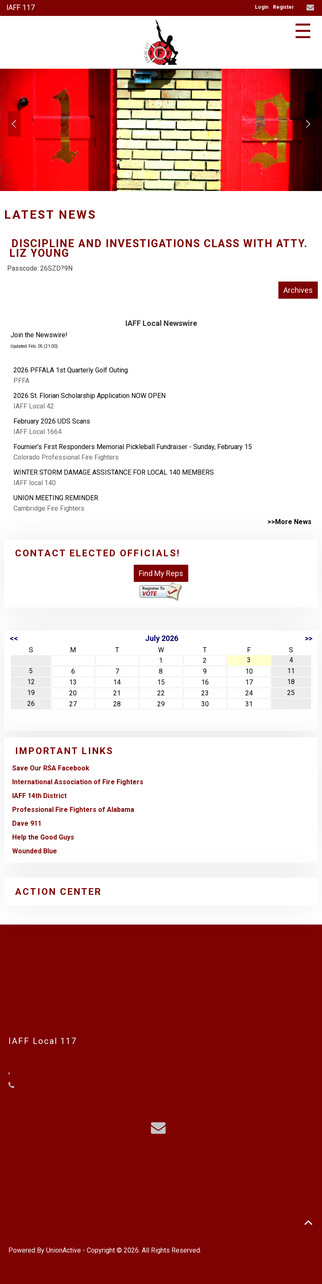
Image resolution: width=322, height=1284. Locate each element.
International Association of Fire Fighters (77, 782)
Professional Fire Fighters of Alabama (73, 810)
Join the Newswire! (39, 335)
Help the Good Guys (43, 837)
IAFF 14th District (39, 796)
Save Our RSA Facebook (50, 768)
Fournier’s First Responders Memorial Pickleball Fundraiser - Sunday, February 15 (132, 447)
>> (308, 638)
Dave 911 (27, 823)
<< (14, 638)
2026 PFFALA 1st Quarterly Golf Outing (70, 370)
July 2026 (161, 638)
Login (261, 7)
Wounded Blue (34, 851)
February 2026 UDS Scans (51, 421)
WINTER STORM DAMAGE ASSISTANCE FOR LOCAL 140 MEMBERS (113, 472)
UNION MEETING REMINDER (55, 498)
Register (283, 7)
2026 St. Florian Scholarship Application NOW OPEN (89, 396)
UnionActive (63, 1250)
